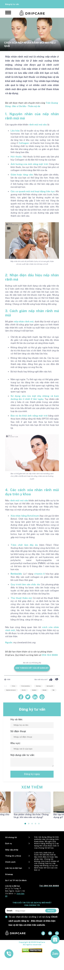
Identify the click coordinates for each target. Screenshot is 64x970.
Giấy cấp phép (11, 850)
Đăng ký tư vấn (12, 4)
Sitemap (9, 874)
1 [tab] (25, 825)
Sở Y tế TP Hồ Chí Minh (16, 880)
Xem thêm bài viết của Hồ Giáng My (32, 668)
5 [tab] (39, 825)
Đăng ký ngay (32, 774)
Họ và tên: (16, 719)
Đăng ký (51, 910)
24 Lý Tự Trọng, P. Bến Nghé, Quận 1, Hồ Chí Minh (15, 891)
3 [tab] (32, 825)
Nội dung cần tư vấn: (22, 755)
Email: (10, 911)
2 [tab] (29, 825)
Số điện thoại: (18, 731)
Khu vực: (15, 743)
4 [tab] (36, 825)
